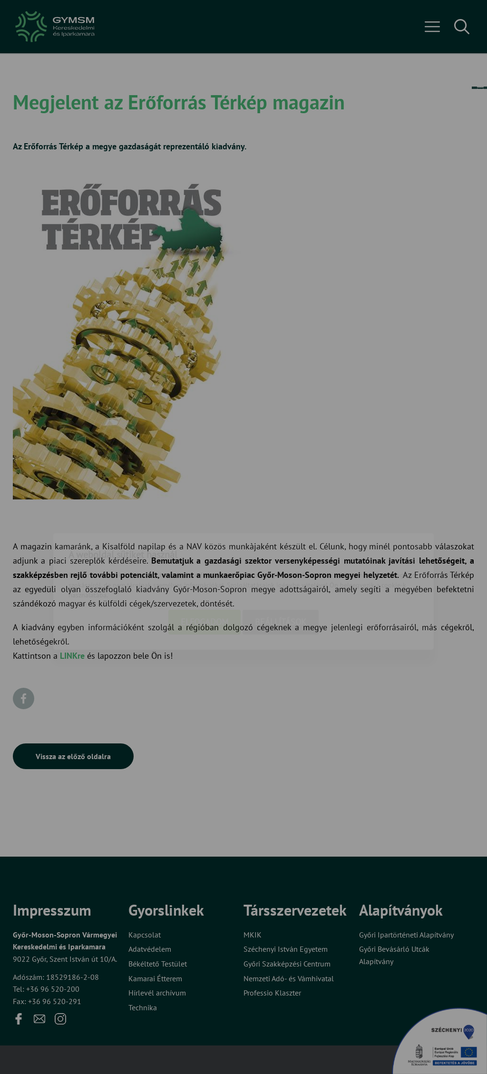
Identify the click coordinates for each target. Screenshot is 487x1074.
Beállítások (280, 567)
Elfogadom (204, 567)
